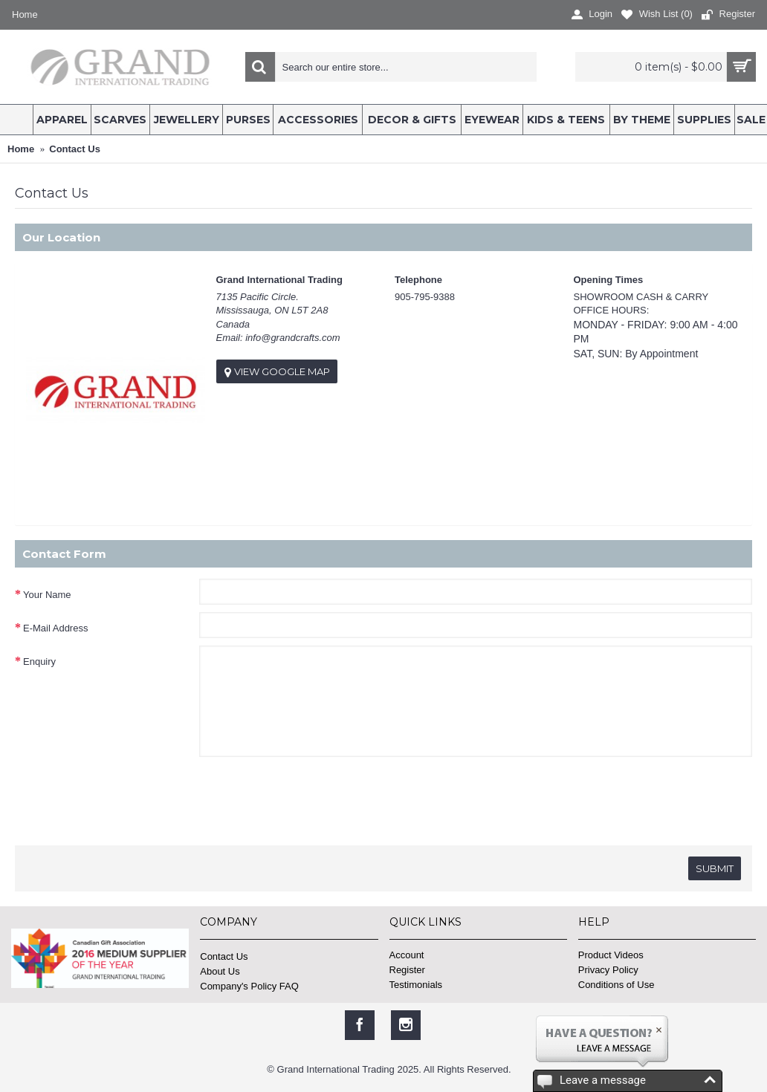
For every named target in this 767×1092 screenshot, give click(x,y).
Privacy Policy (608, 969)
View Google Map (277, 371)
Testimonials (416, 984)
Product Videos (611, 955)
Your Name (47, 594)
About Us (219, 971)
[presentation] (128, 798)
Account (406, 955)
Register (407, 969)
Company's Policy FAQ (249, 986)
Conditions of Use (616, 984)
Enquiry (39, 661)
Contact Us (223, 956)
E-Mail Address (55, 628)
